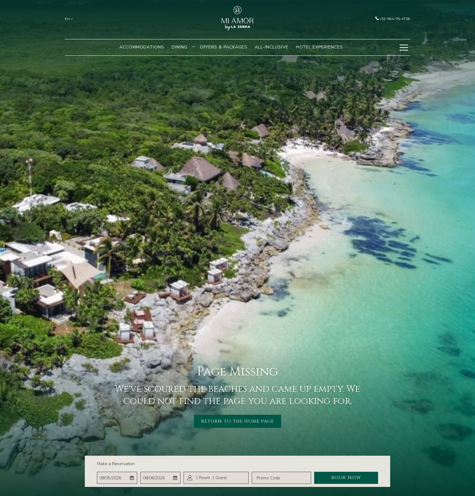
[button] (117, 478)
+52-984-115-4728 (392, 18)
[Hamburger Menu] (403, 47)
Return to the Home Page (237, 421)
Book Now (346, 477)
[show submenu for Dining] (193, 47)
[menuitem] (142, 47)
